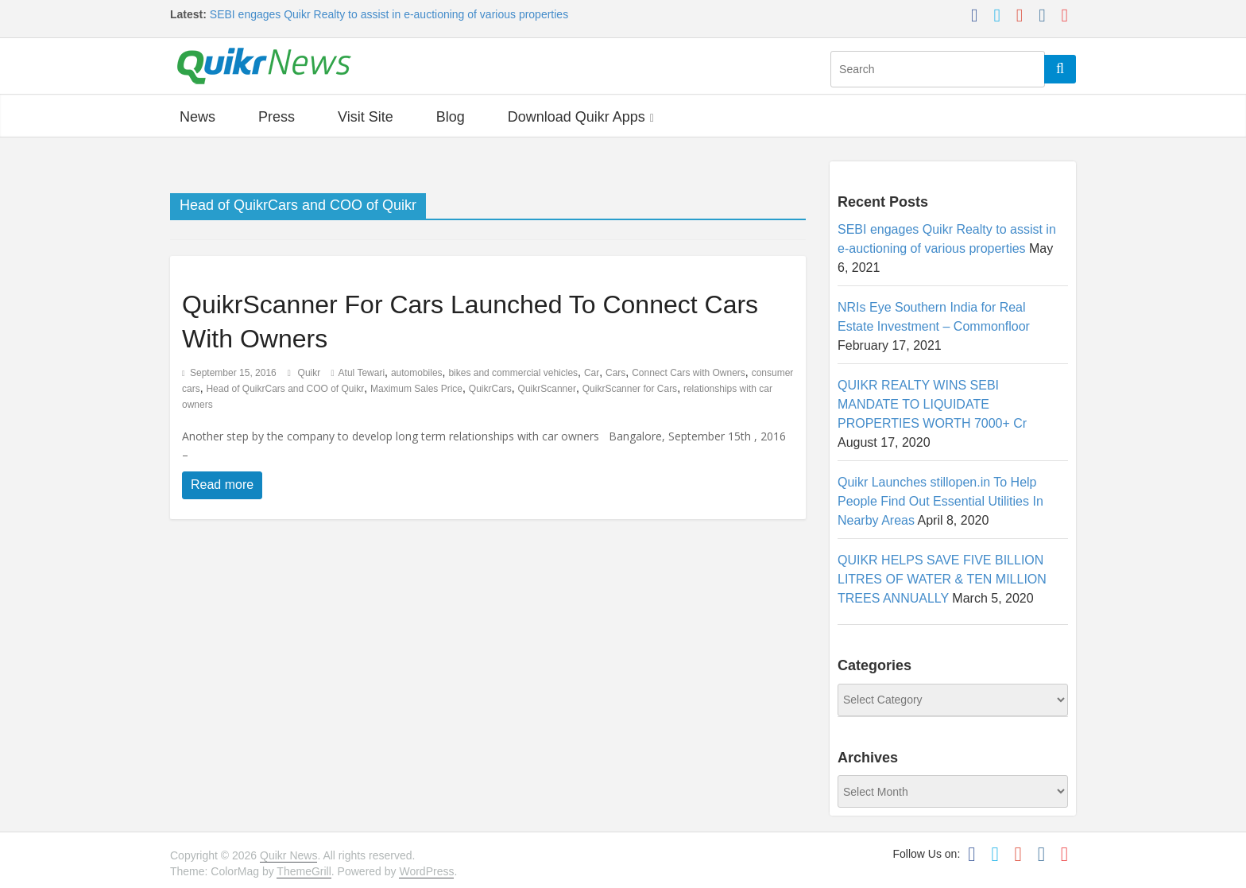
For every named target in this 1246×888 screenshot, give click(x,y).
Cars (615, 372)
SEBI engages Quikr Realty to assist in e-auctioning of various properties (389, 14)
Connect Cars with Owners (688, 372)
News (197, 117)
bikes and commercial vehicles (513, 372)
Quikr (310, 372)
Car (591, 372)
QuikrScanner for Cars (629, 388)
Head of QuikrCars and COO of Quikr (285, 388)
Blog (450, 117)
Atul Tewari (362, 372)
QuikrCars (490, 388)
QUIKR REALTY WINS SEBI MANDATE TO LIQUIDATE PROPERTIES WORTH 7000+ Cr (932, 404)
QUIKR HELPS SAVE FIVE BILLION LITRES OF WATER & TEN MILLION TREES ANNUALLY (942, 579)
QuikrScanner (547, 388)
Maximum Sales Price (416, 388)
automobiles (417, 372)
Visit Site (365, 117)
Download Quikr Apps (576, 117)
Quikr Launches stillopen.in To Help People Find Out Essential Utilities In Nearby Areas (940, 501)
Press (276, 117)
